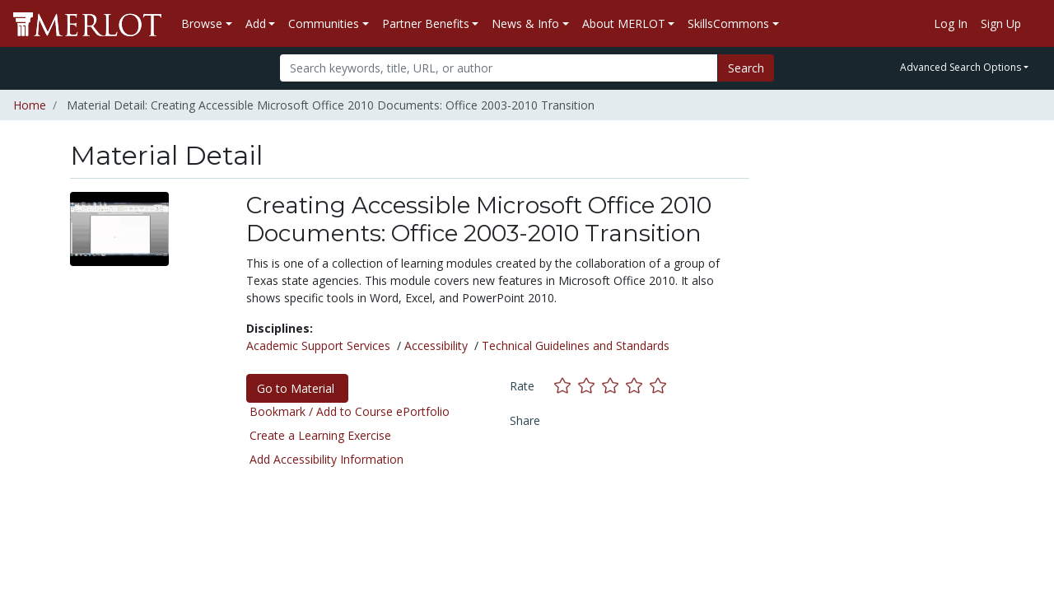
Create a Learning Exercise (320, 435)
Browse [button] (201, 23)
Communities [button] (323, 23)
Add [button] (255, 23)
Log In (951, 23)
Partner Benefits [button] (425, 23)
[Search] (498, 68)
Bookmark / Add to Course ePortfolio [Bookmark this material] (350, 411)
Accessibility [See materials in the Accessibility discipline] (436, 345)
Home (29, 105)
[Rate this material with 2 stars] (590, 386)
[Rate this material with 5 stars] (659, 386)
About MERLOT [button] (623, 23)
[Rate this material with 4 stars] (638, 386)
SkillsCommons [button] (728, 23)
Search (746, 68)
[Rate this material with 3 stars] (614, 386)
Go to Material (297, 388)
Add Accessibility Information (326, 459)
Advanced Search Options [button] (960, 67)
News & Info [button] (525, 23)
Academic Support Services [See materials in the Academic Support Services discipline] (318, 345)
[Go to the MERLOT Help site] (1034, 23)
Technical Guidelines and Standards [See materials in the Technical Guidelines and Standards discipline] (575, 345)
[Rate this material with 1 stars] (566, 386)
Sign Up (1001, 23)
